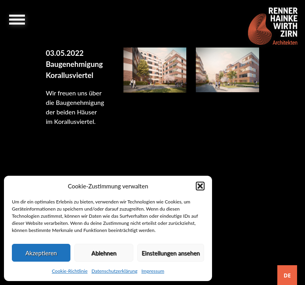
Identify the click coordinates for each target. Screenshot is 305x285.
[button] (200, 186)
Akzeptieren (41, 252)
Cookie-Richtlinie (69, 271)
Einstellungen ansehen (171, 252)
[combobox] (287, 275)
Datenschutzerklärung (114, 271)
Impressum (152, 271)
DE (287, 275)
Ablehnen (103, 252)
